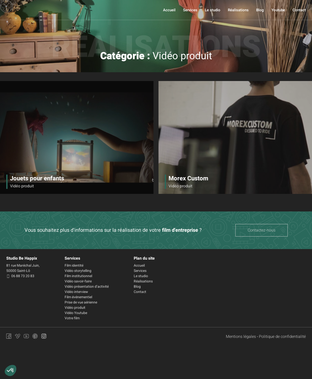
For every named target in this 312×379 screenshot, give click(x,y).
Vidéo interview (76, 291)
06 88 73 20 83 (20, 276)
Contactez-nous (261, 230)
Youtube (278, 10)
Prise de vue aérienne (81, 302)
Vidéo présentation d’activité (87, 286)
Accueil (169, 10)
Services (190, 10)
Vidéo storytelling (78, 270)
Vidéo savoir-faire (78, 281)
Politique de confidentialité (282, 337)
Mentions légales (241, 337)
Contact (299, 10)
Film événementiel (78, 297)
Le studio (212, 10)
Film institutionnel (78, 276)
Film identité (74, 265)
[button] (11, 370)
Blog (260, 10)
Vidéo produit (75, 307)
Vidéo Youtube (76, 313)
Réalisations (238, 10)
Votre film (72, 318)
